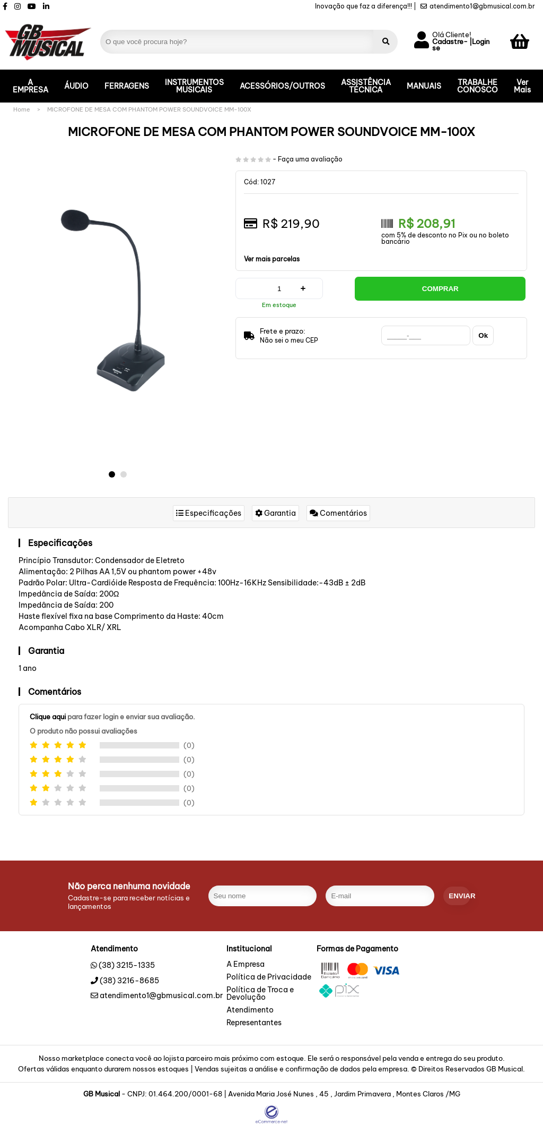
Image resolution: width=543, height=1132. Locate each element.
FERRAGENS (126, 86)
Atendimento (250, 1010)
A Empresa (245, 964)
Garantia (275, 513)
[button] (112, 474)
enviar (459, 896)
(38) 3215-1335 (127, 965)
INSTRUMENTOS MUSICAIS (194, 86)
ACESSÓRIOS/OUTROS (282, 86)
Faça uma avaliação (310, 159)
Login (480, 42)
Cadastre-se (450, 45)
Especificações (208, 513)
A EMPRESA (30, 86)
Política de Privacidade (268, 977)
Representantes (254, 1023)
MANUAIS (424, 86)
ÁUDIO (76, 86)
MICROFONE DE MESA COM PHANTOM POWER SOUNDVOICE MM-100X (149, 109)
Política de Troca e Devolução (260, 994)
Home (21, 109)
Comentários (338, 513)
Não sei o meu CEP (289, 340)
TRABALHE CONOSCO (477, 86)
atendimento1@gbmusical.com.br (478, 6)
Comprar (440, 289)
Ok (483, 335)
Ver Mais (522, 86)
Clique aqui (48, 716)
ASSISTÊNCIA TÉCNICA (366, 86)
